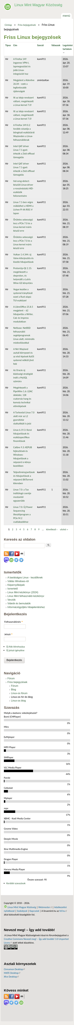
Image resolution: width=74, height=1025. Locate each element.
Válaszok (55, 45)
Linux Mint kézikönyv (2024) (22, 592)
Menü (66, 15)
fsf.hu (63, 910)
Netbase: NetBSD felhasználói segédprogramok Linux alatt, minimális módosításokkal (23, 335)
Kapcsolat (34, 910)
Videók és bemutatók (19, 603)
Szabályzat (22, 910)
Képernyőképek (16, 585)
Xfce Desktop (11, 976)
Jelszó (8, 634)
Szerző (40, 45)
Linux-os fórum (19, 693)
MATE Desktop (12, 972)
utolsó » (64, 529)
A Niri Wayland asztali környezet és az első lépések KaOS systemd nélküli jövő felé (23, 356)
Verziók (11, 599)
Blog (13, 689)
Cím (15, 45)
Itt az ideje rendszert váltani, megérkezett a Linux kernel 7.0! (23, 101)
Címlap (8, 24)
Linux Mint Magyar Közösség (38, 5)
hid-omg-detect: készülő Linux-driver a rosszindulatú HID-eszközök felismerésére (23, 188)
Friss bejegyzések (27, 24)
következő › (51, 529)
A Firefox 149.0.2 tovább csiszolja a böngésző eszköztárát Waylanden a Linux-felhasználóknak (23, 132)
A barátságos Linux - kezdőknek (25, 577)
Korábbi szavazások (15, 883)
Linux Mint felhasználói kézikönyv (25, 596)
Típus (8, 45)
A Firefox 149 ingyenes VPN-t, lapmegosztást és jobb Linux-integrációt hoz (21, 66)
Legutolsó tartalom (68, 49)
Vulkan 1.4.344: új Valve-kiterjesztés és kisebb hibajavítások (23, 258)
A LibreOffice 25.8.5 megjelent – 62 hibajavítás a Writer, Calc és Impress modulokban (23, 314)
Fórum (11, 678)
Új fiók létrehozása (15, 646)
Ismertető (12, 588)
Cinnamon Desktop (14, 969)
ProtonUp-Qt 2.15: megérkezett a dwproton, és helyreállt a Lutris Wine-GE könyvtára (22, 275)
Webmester (45, 907)
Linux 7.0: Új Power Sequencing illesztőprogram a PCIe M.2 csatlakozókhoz (23, 514)
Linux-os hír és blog (22, 697)
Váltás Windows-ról (18, 581)
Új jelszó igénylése (15, 650)
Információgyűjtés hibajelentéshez (26, 607)
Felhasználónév (13, 621)
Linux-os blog (18, 700)
